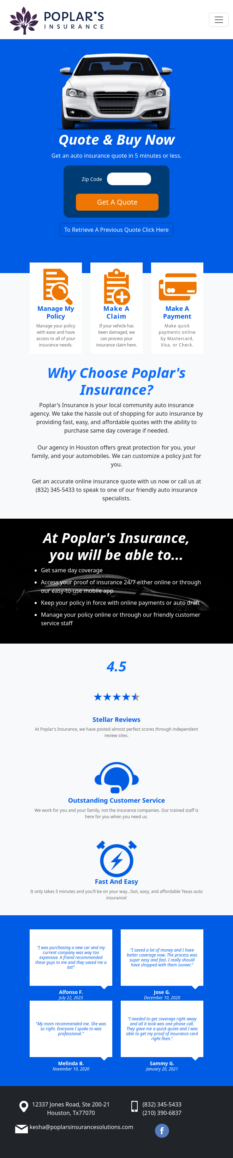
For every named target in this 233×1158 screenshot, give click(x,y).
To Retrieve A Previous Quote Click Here (116, 230)
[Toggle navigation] (219, 20)
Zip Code (92, 179)
